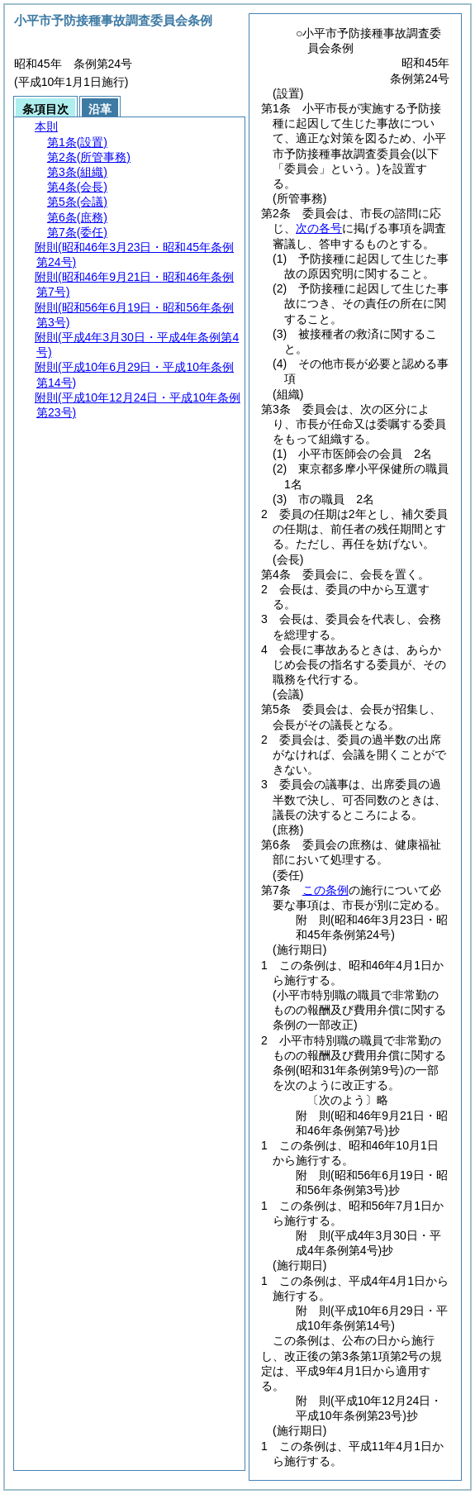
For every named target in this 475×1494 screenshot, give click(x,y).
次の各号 (319, 228)
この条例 (325, 890)
